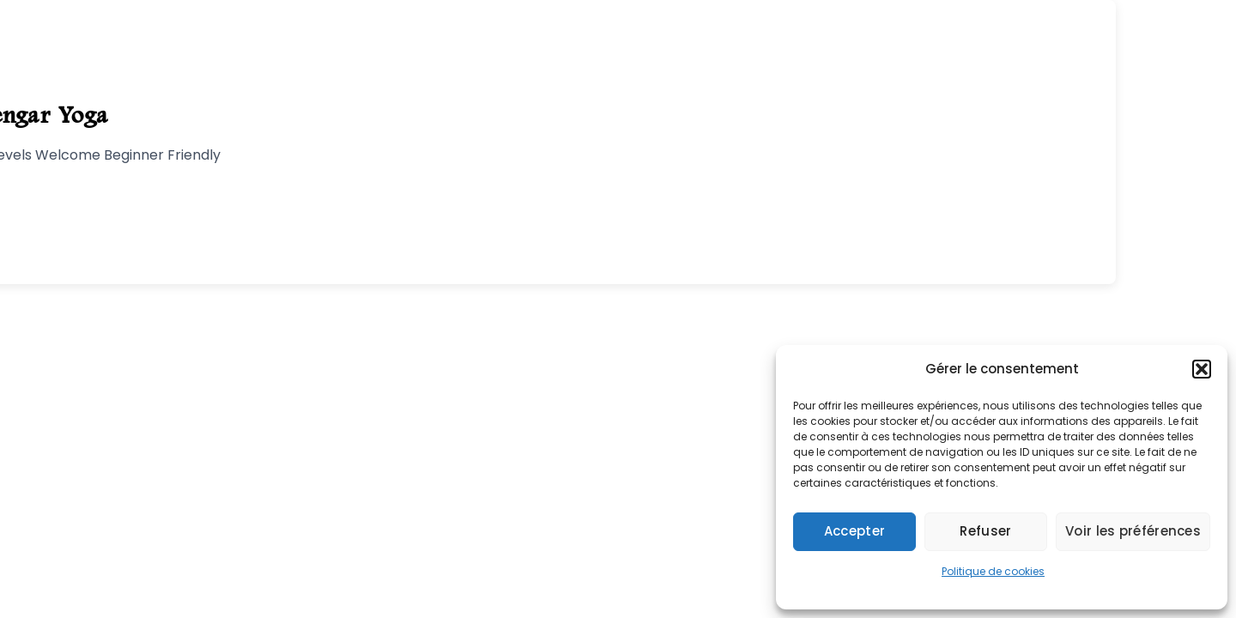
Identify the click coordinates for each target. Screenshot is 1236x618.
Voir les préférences (1133, 531)
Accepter (854, 531)
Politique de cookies (993, 571)
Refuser (985, 531)
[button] (1201, 369)
